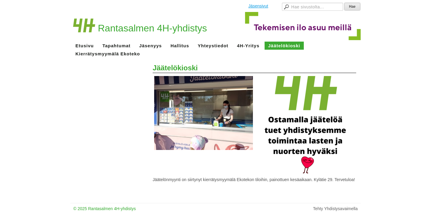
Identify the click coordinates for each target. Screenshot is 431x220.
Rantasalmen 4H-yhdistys (152, 28)
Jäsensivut (258, 6)
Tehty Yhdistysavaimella (335, 208)
